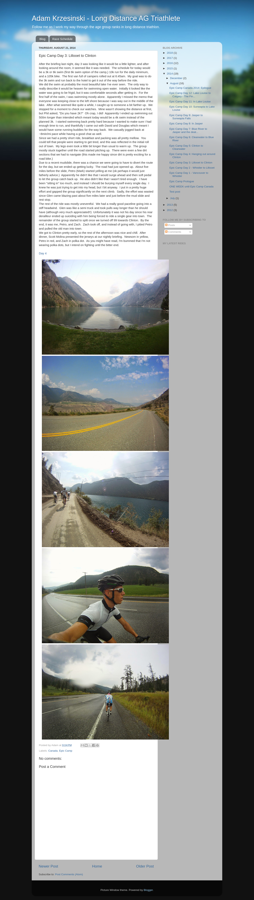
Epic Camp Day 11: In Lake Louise (190, 101)
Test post (174, 191)
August (174, 83)
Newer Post (48, 866)
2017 (170, 57)
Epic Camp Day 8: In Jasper (186, 123)
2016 (170, 63)
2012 (170, 210)
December (176, 78)
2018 (170, 52)
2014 (170, 73)
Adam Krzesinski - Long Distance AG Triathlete (106, 18)
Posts (170, 225)
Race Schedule (62, 39)
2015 (170, 68)
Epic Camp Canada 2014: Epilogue (190, 87)
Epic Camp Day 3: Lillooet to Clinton (190, 162)
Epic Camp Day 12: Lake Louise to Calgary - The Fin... (190, 95)
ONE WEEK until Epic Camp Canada (191, 186)
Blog (42, 39)
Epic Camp (65, 750)
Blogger (148, 890)
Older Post (145, 866)
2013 (170, 204)
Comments (173, 231)
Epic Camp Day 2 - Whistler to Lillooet (192, 167)
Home (97, 866)
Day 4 (43, 253)
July (173, 198)
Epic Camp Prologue (181, 181)
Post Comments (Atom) (69, 874)
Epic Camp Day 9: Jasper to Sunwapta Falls (186, 117)
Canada (53, 750)
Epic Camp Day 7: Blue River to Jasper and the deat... (188, 130)
